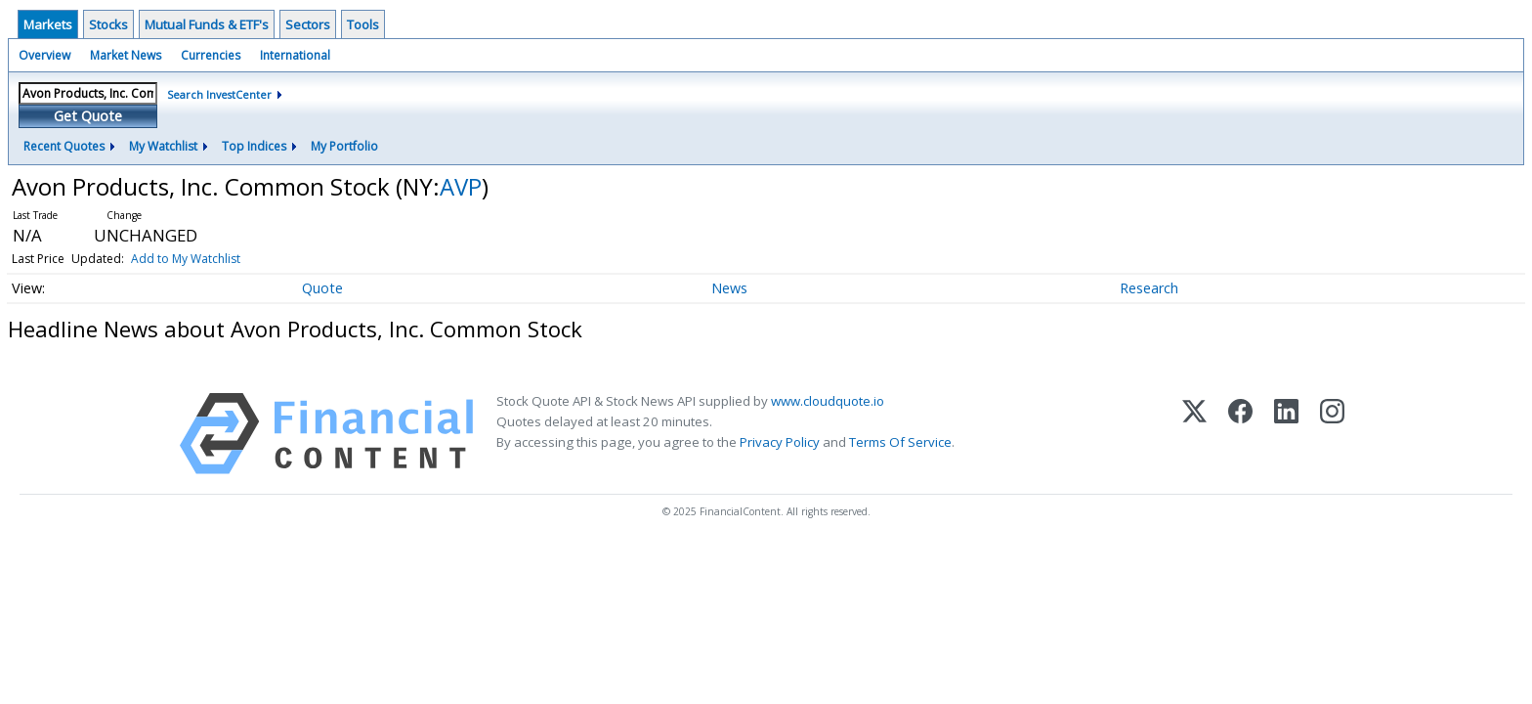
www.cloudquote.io (827, 401)
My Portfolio (344, 146)
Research (1149, 288)
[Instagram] (1332, 433)
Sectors (307, 24)
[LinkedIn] (1286, 433)
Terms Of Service (900, 442)
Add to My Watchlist (185, 258)
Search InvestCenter (219, 94)
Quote (322, 288)
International (295, 55)
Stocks (108, 24)
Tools (363, 24)
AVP (461, 186)
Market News (125, 55)
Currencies (210, 55)
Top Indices (254, 146)
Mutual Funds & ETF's (207, 24)
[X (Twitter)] (1194, 433)
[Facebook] (1240, 433)
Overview (44, 55)
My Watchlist (163, 146)
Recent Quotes (64, 146)
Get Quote (88, 116)
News (729, 288)
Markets (47, 24)
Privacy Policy (780, 442)
